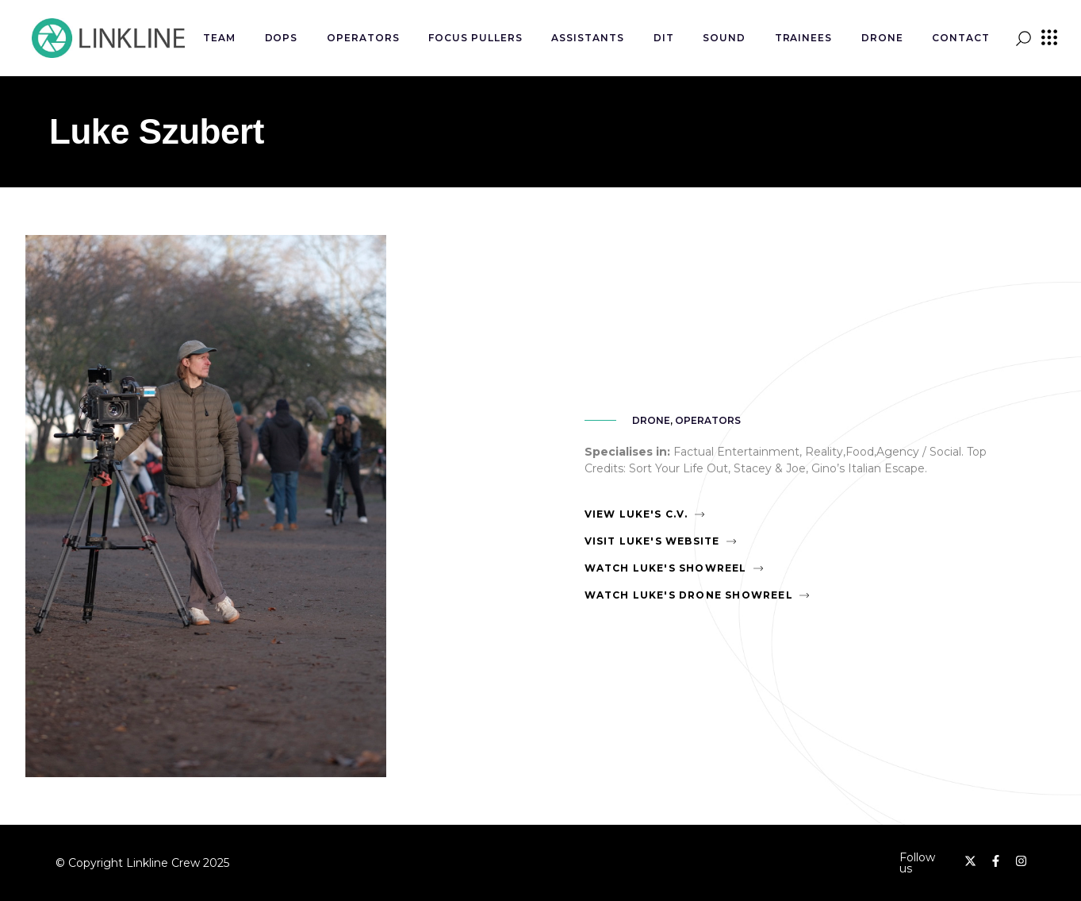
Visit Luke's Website (652, 541)
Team (219, 38)
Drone (882, 38)
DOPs (281, 38)
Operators (363, 38)
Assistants (587, 38)
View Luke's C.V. (636, 514)
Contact (961, 38)
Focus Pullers (475, 38)
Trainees (804, 38)
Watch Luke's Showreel (666, 568)
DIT (664, 38)
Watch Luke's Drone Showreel (689, 595)
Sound (724, 38)
